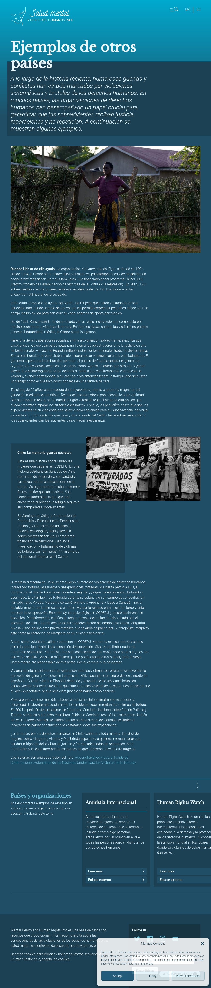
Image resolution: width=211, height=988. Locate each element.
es (198, 9)
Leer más (95, 871)
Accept (118, 976)
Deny (152, 976)
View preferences (188, 976)
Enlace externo (99, 880)
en (187, 9)
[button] (202, 943)
